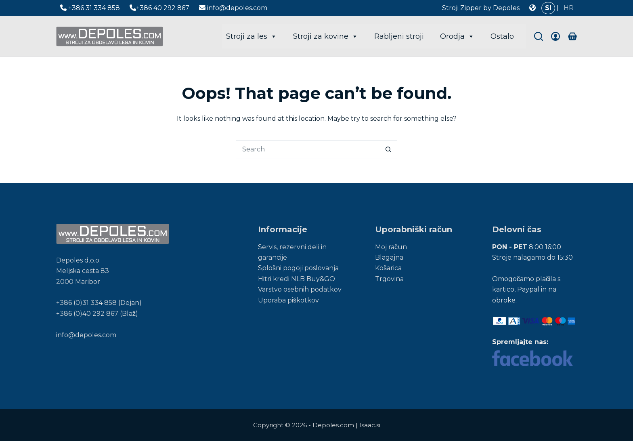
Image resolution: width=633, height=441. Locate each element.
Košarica (388, 268)
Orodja (457, 36)
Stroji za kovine (325, 36)
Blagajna (389, 257)
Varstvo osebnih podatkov (300, 289)
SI (548, 8)
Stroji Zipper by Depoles (481, 8)
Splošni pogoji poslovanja (298, 268)
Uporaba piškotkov (288, 300)
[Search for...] (307, 149)
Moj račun (391, 247)
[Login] (555, 36)
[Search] (538, 36)
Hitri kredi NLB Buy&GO (296, 279)
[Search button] (388, 149)
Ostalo (502, 36)
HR (569, 8)
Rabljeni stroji (399, 36)
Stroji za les (251, 36)
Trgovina (389, 279)
